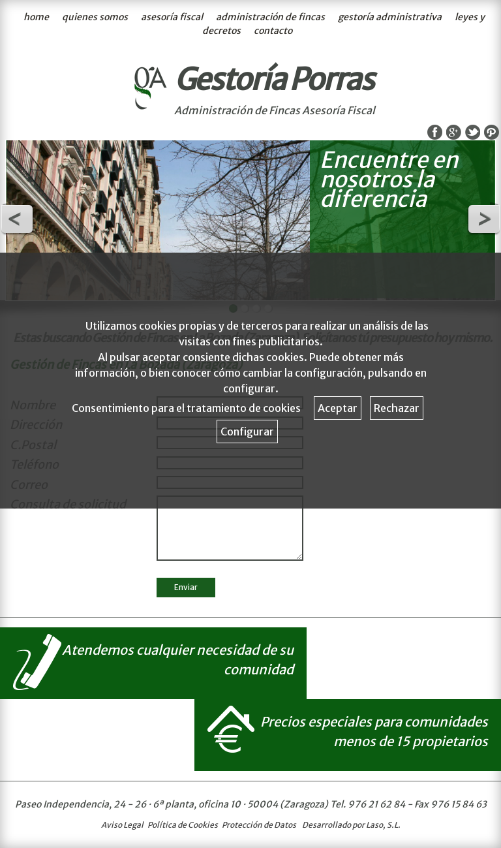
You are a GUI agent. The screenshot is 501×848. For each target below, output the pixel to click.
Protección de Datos (259, 825)
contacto (273, 31)
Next (484, 219)
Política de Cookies (182, 825)
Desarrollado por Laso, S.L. (351, 825)
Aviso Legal (122, 825)
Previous (17, 219)
